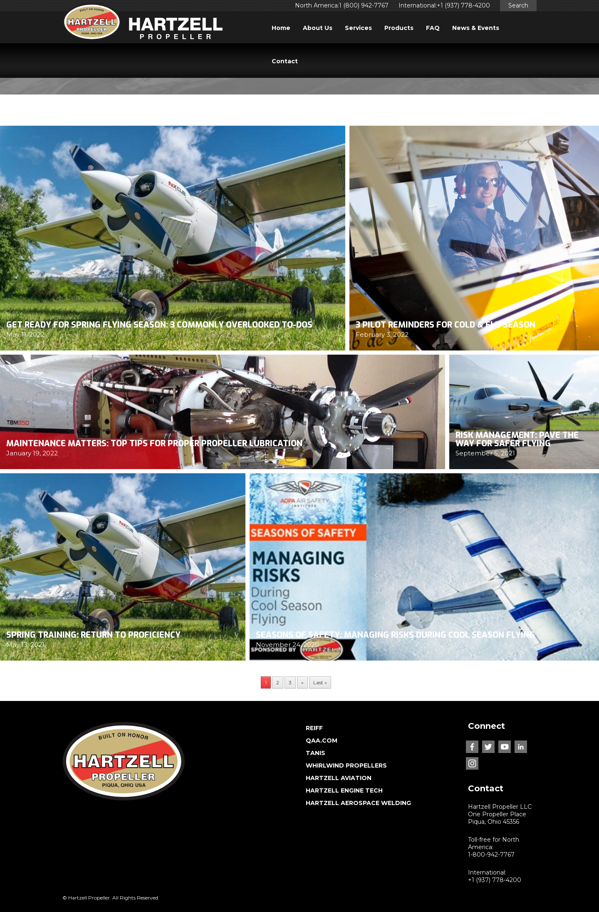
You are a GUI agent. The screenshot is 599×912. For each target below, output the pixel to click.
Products (398, 28)
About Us (317, 28)
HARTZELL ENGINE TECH (344, 790)
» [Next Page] (302, 682)
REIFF (314, 728)
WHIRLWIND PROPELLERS (346, 765)
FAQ (433, 28)
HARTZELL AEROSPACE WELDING (358, 803)
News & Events (475, 28)
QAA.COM (321, 740)
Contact (285, 61)
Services (358, 28)
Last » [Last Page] (320, 682)
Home (281, 28)
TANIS (315, 753)
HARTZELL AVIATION (338, 778)
